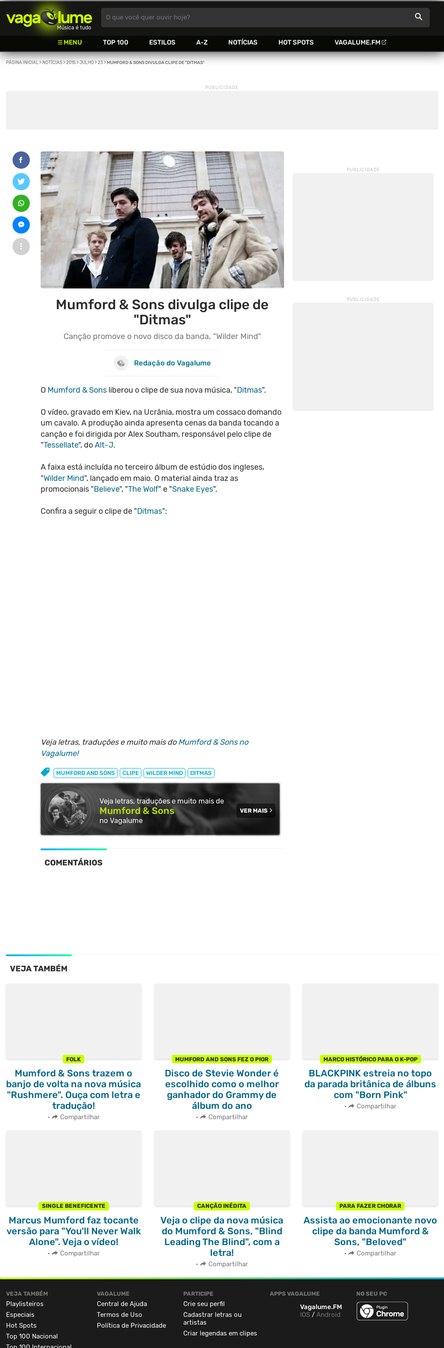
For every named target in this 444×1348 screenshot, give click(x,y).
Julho (87, 62)
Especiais (20, 1315)
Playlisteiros (25, 1304)
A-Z (202, 42)
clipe (130, 773)
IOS (305, 1315)
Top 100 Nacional (32, 1336)
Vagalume (49, 17)
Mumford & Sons (77, 390)
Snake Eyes (192, 489)
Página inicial (22, 62)
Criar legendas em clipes (220, 1333)
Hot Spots (296, 42)
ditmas (201, 773)
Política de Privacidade (131, 1325)
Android (328, 1315)
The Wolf (143, 489)
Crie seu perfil (204, 1304)
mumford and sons (85, 773)
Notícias (243, 42)
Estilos (162, 42)
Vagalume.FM (357, 42)
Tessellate (61, 445)
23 (100, 62)
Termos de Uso (119, 1315)
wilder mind (164, 773)
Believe (106, 489)
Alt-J (104, 445)
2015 (71, 62)
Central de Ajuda (122, 1304)
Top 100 (115, 42)
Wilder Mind (64, 478)
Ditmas (249, 390)
